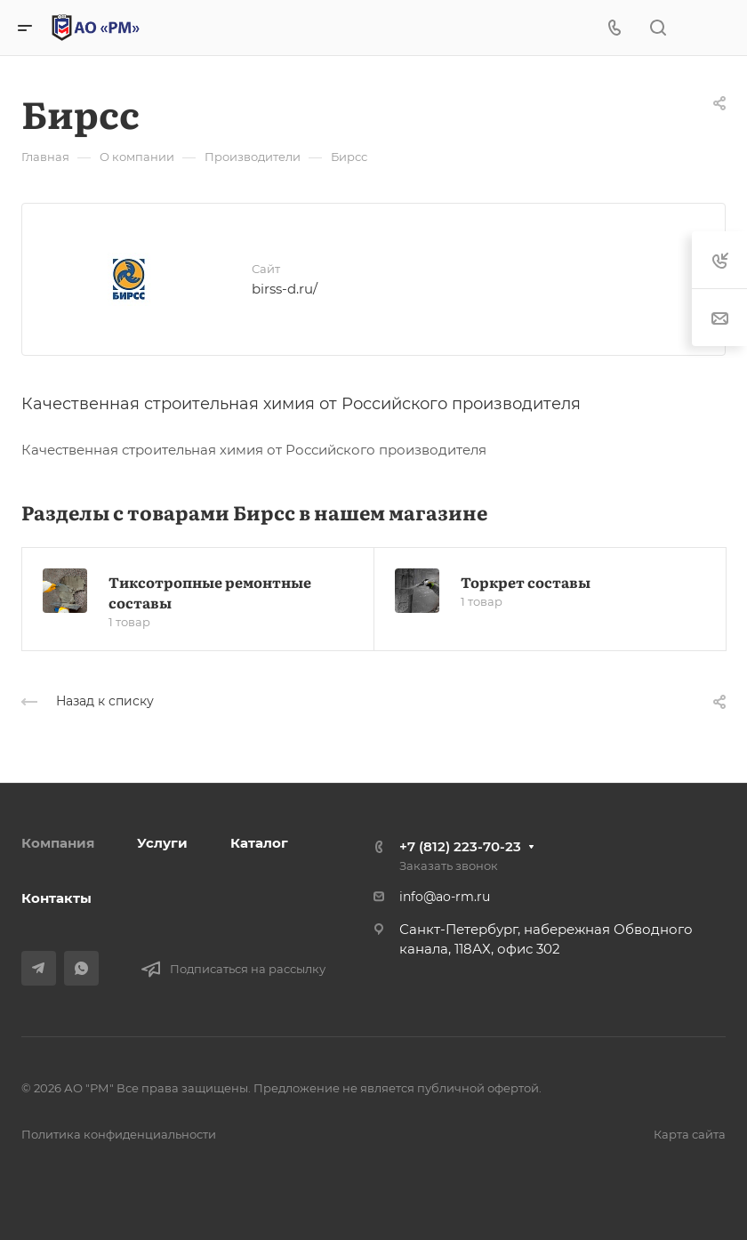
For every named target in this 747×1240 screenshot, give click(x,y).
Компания (57, 842)
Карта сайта (690, 1134)
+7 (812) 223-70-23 (460, 846)
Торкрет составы (525, 581)
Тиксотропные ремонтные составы (209, 592)
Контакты (56, 898)
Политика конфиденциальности (118, 1134)
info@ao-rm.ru (444, 897)
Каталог (259, 842)
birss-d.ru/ (284, 288)
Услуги (162, 842)
